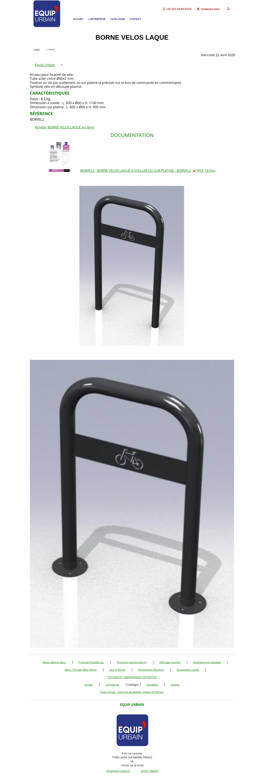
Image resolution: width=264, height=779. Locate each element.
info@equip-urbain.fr (118, 771)
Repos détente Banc (54, 662)
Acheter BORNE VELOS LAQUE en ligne (64, 127)
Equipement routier (188, 670)
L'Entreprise (112, 684)
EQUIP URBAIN (149, 771)
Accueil (89, 684)
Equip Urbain (45, 65)
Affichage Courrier (169, 662)
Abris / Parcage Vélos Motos (81, 670)
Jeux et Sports (117, 670)
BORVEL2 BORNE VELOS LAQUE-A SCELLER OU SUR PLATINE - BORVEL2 (147, 170)
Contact (175, 684)
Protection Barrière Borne (131, 662)
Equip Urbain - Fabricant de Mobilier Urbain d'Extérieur (132, 692)
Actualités (152, 684)
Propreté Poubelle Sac (91, 662)
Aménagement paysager (207, 662)
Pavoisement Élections (151, 670)
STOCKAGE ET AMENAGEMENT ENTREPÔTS (132, 677)
